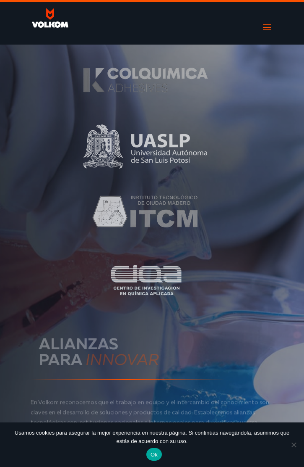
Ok (154, 454)
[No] (293, 445)
